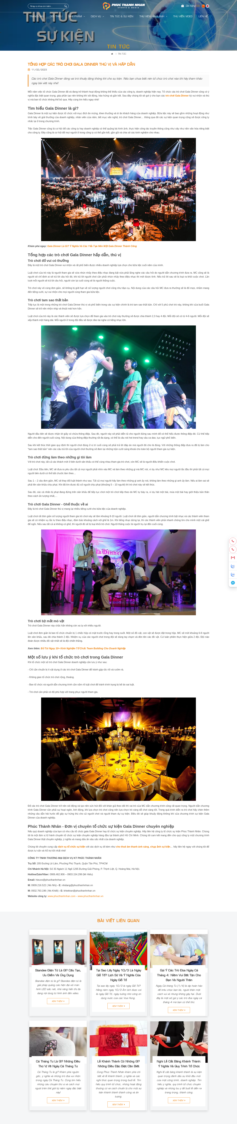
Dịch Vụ (97, 16)
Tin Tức (122, 53)
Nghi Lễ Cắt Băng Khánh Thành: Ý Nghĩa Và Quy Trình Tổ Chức (179, 1063)
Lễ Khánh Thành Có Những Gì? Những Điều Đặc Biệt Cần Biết (118, 1063)
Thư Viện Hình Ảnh (153, 16)
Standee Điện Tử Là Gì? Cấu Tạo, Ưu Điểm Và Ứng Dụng (58, 972)
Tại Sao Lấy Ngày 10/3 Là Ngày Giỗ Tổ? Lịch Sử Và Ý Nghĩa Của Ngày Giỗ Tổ (118, 975)
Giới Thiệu (56, 16)
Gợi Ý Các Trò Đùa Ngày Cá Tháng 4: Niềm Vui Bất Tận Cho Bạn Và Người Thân (179, 975)
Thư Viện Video (182, 16)
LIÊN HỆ (203, 16)
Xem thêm (58, 1001)
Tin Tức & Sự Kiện (121, 16)
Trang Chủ (36, 16)
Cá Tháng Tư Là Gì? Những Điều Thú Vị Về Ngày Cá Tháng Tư (58, 1063)
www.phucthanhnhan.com (61, 896)
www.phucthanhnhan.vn (90, 896)
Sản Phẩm (76, 16)
